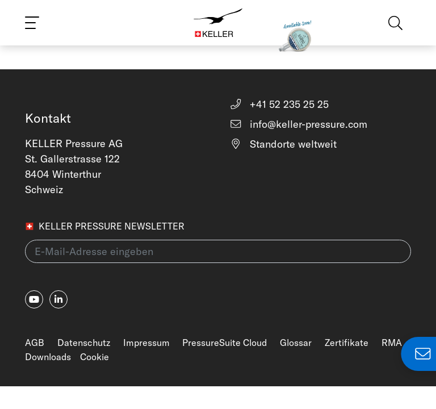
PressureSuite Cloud (224, 342)
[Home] (218, 23)
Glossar (296, 342)
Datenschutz (83, 342)
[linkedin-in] (58, 299)
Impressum (146, 342)
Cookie (94, 356)
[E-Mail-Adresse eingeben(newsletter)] (218, 251)
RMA (392, 342)
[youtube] (34, 299)
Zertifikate (346, 342)
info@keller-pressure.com (298, 124)
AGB (34, 342)
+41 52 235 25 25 (279, 104)
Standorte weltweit (283, 144)
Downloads (48, 356)
